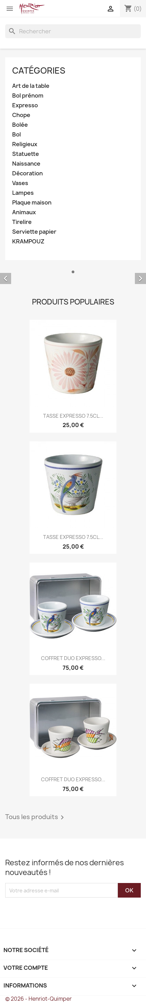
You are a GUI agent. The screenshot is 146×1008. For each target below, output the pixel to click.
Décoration (27, 173)
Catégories (38, 70)
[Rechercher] (73, 31)
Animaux (24, 212)
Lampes (23, 193)
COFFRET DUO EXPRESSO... (73, 658)
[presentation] (63, 911)
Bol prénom (27, 95)
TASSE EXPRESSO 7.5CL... (73, 416)
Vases (20, 183)
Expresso (25, 105)
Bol (16, 134)
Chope (21, 115)
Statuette (25, 154)
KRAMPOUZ (28, 241)
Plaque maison (31, 202)
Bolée (20, 124)
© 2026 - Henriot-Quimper (38, 998)
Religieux (24, 144)
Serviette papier (34, 231)
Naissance (26, 163)
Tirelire (22, 222)
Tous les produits (35, 817)
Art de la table (30, 86)
